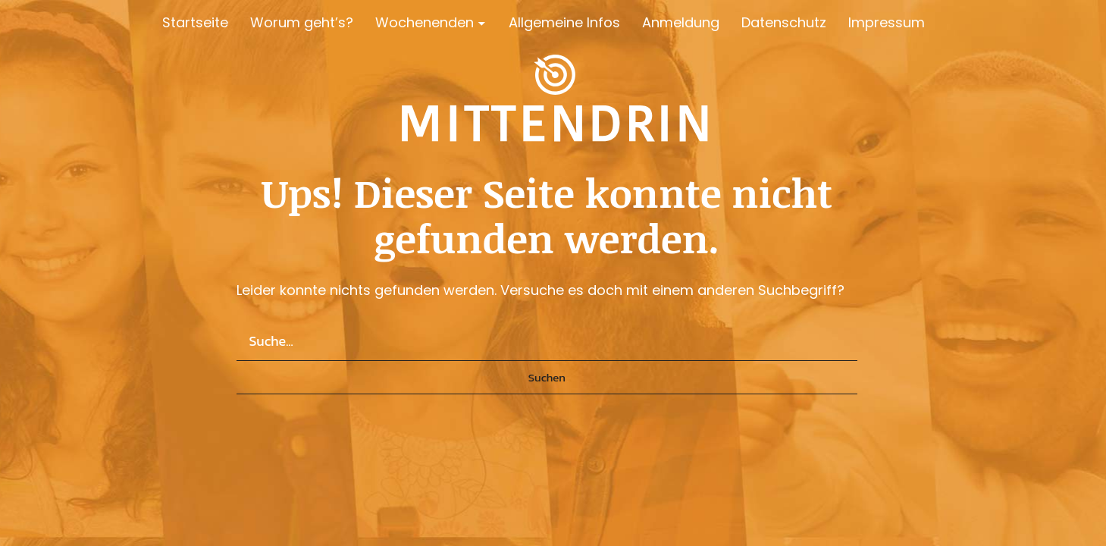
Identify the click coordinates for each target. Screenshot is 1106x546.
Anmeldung (680, 22)
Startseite (195, 22)
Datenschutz (783, 22)
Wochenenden (424, 22)
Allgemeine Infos (564, 22)
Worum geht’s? (301, 22)
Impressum (886, 22)
